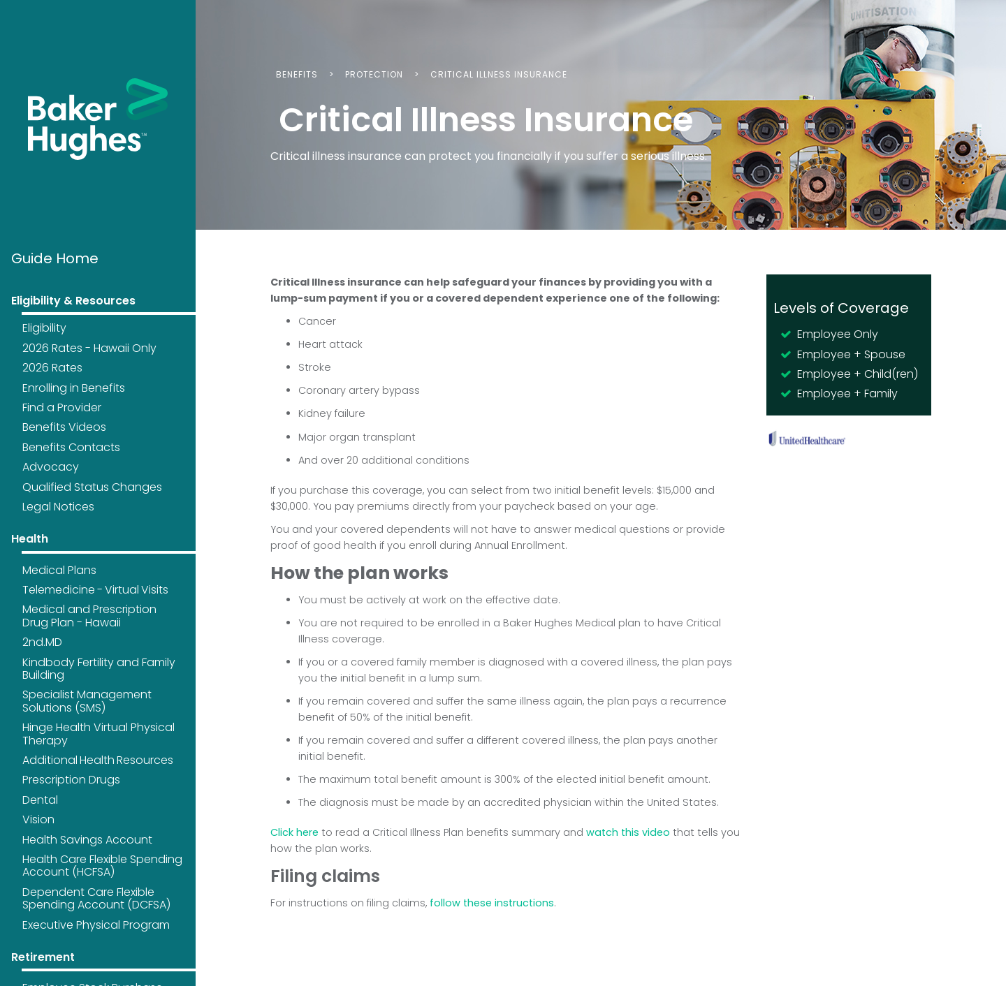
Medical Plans (59, 570)
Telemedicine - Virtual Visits (95, 590)
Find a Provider (61, 407)
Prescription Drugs (71, 780)
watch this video (628, 832)
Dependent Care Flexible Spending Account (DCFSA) (96, 898)
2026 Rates (52, 368)
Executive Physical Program (96, 925)
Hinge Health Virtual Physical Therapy (98, 733)
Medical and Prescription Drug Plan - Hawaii (89, 615)
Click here (294, 832)
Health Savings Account (87, 840)
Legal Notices (58, 507)
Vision (38, 819)
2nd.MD (42, 642)
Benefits (297, 74)
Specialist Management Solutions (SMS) (87, 700)
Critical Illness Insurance (498, 74)
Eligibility (44, 328)
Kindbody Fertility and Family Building (98, 668)
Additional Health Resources (97, 760)
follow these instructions (492, 903)
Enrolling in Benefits (73, 388)
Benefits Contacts (71, 447)
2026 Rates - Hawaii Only (89, 348)
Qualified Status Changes (92, 487)
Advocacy (50, 467)
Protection (374, 74)
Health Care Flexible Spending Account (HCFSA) (102, 865)
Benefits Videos (64, 427)
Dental (40, 800)
